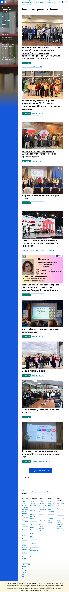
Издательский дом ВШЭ (51, 504)
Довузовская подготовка (33, 504)
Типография (51, 513)
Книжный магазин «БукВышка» (51, 509)
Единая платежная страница (24, 570)
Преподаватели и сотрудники (26, 516)
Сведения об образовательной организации (26, 556)
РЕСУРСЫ (51, 499)
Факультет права (26, 492)
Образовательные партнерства (35, 540)
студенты (34, 461)
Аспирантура (33, 520)
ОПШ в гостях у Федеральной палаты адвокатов (41, 411)
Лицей (32, 501)
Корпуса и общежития (25, 520)
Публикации (51, 522)
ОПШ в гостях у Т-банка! (34, 370)
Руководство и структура (25, 506)
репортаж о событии (37, 63)
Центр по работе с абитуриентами (32, 66)
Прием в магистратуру (33, 517)
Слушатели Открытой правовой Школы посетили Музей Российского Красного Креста (41, 153)
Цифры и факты (24, 502)
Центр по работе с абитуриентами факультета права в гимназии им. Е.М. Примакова (40, 243)
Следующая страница (40, 470)
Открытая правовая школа (39, 492)
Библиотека (51, 501)
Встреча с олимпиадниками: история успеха (40, 197)
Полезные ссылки (7, 28)
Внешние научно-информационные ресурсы (44, 531)
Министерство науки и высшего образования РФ (60, 507)
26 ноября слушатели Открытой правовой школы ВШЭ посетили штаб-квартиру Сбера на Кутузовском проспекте (41, 104)
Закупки (24, 523)
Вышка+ (32, 514)
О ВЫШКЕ (25, 499)
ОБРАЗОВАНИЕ (35, 499)
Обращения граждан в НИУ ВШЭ (25, 527)
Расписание (5, 24)
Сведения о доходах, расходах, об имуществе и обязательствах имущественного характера (26, 547)
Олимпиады (33, 508)
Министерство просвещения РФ (60, 514)
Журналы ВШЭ (50, 519)
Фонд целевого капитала (24, 533)
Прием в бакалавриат (33, 511)
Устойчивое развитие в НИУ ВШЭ (25, 511)
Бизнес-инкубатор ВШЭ (33, 534)
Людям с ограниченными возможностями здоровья (26, 563)
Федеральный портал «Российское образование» (60, 521)
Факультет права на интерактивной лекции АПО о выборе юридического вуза (41, 454)
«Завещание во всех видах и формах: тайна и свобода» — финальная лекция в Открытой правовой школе (40, 287)
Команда (5, 17)
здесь (42, 585)
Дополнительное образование (34, 524)
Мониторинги (42, 509)
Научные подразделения (43, 502)
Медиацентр (51, 516)
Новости (49, 492)
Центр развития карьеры (32, 529)
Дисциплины (6, 20)
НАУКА (41, 499)
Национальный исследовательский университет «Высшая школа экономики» (42, 490)
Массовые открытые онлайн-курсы (60, 528)
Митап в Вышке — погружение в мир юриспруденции (40, 330)
